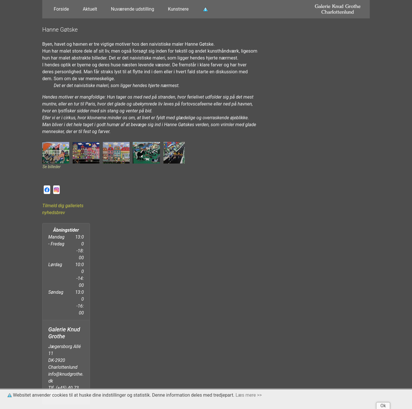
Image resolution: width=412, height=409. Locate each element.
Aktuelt (90, 9)
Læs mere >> (249, 395)
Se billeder (52, 166)
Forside (61, 9)
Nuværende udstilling (132, 9)
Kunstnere (178, 9)
